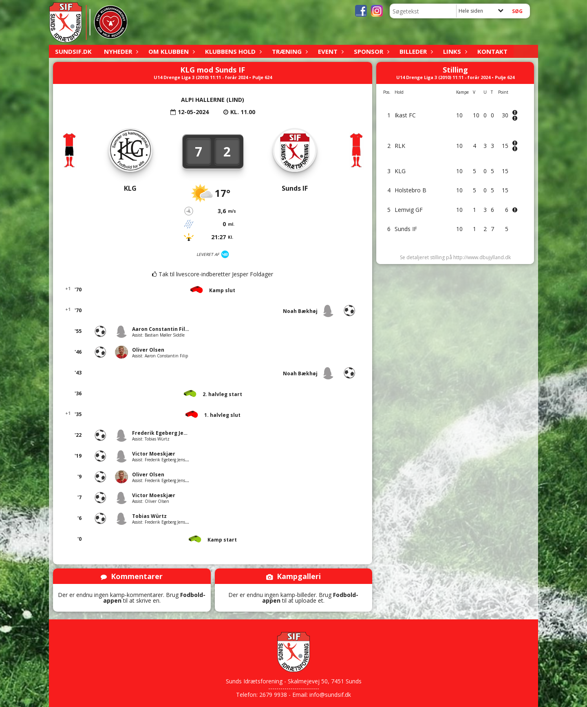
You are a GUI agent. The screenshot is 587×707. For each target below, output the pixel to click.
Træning (289, 51)
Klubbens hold (232, 51)
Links (454, 51)
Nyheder (120, 51)
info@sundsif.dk (330, 694)
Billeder (415, 51)
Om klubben (170, 51)
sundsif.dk (73, 51)
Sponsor (370, 51)
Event (330, 51)
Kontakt (492, 51)
